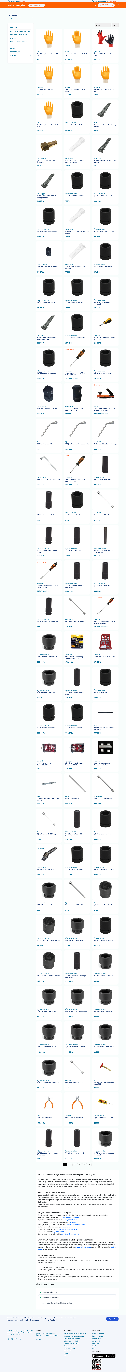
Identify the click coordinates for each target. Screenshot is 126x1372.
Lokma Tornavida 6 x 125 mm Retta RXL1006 (47, 587)
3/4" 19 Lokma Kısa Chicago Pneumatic (104, 1154)
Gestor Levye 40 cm (72, 799)
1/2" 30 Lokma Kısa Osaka (103, 834)
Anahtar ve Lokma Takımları (20, 31)
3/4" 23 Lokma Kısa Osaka (46, 1047)
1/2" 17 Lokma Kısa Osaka (74, 196)
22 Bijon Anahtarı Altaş (45, 444)
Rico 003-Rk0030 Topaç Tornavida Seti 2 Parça (74, 658)
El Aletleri (13, 38)
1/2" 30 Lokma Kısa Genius (103, 940)
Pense (39, 1115)
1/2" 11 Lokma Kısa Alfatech (75, 125)
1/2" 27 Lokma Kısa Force (74, 515)
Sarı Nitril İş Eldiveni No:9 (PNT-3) (48, 55)
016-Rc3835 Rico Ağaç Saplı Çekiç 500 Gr (104, 1083)
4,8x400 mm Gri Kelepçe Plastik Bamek (105, 161)
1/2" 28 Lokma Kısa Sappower (104, 692)
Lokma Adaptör (42, 265)
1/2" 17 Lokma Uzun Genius (103, 479)
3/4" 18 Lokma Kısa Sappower (76, 1011)
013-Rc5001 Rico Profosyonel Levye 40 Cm (104, 729)
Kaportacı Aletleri (99, 1115)
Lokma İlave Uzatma (100, 548)
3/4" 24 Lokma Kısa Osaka (75, 1047)
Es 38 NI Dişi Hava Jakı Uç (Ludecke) (46, 161)
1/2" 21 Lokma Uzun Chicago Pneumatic (75, 835)
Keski (38, 796)
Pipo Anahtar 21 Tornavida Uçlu (48, 479)
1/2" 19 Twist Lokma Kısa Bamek (48, 940)
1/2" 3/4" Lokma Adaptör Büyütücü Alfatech (74, 409)
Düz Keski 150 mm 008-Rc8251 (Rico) (48, 799)
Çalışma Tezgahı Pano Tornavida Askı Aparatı (102, 764)
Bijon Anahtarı (41, 442)
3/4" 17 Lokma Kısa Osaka (46, 905)
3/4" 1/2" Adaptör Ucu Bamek (47, 267)
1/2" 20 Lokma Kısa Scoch (103, 196)
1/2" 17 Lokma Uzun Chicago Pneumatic (47, 551)
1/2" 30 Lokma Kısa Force (46, 728)
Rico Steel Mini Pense (44, 1118)
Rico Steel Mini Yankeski (74, 1118)
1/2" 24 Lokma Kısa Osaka (103, 373)
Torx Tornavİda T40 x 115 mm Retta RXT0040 (75, 480)
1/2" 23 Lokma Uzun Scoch (74, 1153)
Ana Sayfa (10, 18)
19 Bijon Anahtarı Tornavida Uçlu (105, 444)
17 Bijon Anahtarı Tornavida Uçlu (77, 444)
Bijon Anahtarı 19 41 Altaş (74, 1082)
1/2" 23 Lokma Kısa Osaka (46, 373)
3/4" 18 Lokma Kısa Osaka (46, 1011)
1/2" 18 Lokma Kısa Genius (46, 302)
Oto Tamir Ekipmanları (20, 18)
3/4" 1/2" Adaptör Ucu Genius (47, 409)
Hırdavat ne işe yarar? (49, 1292)
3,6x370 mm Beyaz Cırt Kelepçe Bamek (105, 126)
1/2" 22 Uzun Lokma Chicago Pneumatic (75, 977)
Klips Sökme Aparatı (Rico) (103, 1118)
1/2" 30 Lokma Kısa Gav (73, 728)
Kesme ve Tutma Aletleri (18, 35)
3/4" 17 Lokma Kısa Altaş (46, 692)
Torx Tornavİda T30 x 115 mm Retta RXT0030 (75, 374)
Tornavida (97, 335)
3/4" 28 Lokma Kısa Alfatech (104, 1047)
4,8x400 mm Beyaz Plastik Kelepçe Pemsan (46, 339)
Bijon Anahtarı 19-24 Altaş (46, 834)
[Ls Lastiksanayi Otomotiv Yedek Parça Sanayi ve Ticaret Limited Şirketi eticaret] (105, 1365)
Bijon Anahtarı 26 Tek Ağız (103, 515)
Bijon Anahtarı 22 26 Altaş (74, 621)
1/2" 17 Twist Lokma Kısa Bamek (105, 905)
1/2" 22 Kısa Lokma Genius (74, 302)
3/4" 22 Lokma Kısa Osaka (103, 1011)
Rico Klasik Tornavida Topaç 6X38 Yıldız (104, 339)
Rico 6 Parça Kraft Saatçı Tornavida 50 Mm (74, 764)
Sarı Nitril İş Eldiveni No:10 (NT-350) (76, 90)
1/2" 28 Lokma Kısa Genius (74, 869)
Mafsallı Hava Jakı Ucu (45, 869)
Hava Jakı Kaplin (42, 158)
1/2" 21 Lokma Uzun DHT (73, 550)
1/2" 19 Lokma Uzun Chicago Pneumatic (75, 693)
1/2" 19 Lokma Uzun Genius (103, 586)
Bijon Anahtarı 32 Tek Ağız (74, 905)
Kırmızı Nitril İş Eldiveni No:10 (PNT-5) (103, 55)
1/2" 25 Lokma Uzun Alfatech (47, 621)
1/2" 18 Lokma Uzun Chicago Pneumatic (75, 587)
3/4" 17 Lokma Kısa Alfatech (47, 657)
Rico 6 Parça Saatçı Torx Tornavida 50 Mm (46, 764)
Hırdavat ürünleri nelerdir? (50, 1298)
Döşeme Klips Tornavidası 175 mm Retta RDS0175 (104, 622)
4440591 (22, 1)
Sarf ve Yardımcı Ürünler (18, 42)
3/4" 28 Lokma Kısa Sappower (48, 1082)
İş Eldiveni (40, 52)
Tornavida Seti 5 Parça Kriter (104, 657)
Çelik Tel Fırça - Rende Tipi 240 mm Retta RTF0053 (105, 409)
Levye (95, 725)
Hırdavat (30, 18)
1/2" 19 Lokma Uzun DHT (45, 515)
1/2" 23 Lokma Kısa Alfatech (75, 338)
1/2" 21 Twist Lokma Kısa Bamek (48, 976)
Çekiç (95, 1080)
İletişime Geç (112, 1319)
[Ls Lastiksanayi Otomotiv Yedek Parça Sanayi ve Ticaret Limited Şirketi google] (98, 1357)
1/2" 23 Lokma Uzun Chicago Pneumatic (47, 1154)
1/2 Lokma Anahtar (71, 123)
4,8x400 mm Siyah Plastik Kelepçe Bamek (46, 197)
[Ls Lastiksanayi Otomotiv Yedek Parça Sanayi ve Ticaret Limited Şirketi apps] (110, 1357)
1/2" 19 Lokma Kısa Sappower (104, 231)
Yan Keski (68, 1115)
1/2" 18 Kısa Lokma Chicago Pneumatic (103, 303)
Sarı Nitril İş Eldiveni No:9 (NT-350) (47, 90)
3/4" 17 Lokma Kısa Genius (103, 976)
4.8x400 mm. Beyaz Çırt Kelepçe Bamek (77, 232)
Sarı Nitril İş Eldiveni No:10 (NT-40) (48, 126)
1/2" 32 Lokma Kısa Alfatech (104, 869)
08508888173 (114, 1)
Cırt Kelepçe (97, 123)
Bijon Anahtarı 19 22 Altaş (103, 799)
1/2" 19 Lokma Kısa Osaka (103, 267)
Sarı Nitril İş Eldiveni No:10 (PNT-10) (76, 55)
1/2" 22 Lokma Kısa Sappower (47, 231)
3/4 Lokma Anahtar (43, 655)
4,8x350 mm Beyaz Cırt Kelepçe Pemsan (76, 268)
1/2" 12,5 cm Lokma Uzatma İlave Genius (103, 551)
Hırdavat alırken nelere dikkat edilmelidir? (56, 1303)
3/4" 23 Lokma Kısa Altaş (74, 940)
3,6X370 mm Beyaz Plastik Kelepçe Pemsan (74, 161)
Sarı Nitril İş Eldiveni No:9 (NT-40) (104, 90)
